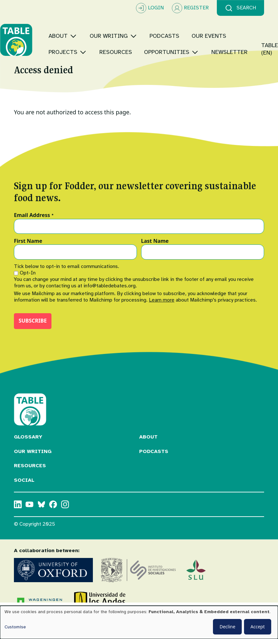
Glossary (28, 453)
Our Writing (32, 467)
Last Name (155, 257)
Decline (227, 627)
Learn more (161, 316)
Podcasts (153, 467)
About (148, 453)
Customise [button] (15, 627)
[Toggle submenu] (87, 28)
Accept (257, 627)
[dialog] (139, 622)
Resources (30, 482)
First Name (28, 257)
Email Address (34, 231)
